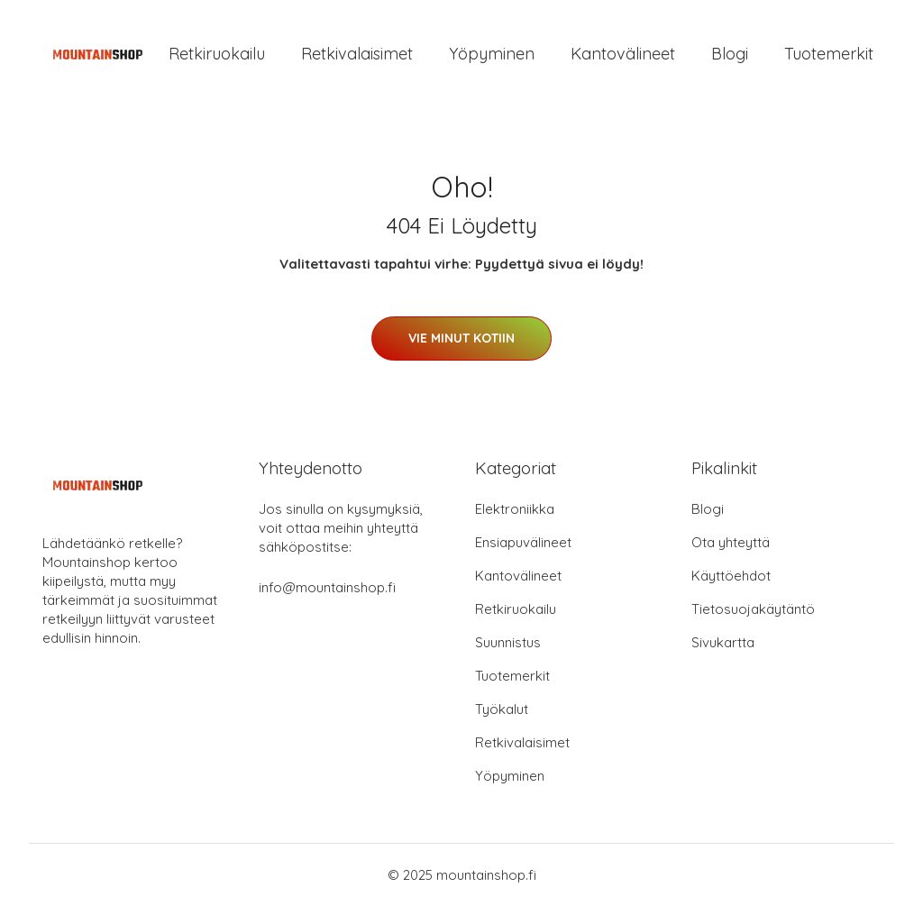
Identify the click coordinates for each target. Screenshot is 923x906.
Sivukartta (722, 642)
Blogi (729, 53)
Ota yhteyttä (730, 542)
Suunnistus (508, 642)
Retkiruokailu (217, 53)
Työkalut (501, 709)
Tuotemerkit (828, 53)
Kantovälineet (623, 53)
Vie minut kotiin (461, 338)
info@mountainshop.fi (327, 587)
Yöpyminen (492, 53)
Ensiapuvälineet (523, 542)
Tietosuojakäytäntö (753, 609)
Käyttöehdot (731, 575)
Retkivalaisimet (357, 53)
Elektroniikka (514, 508)
